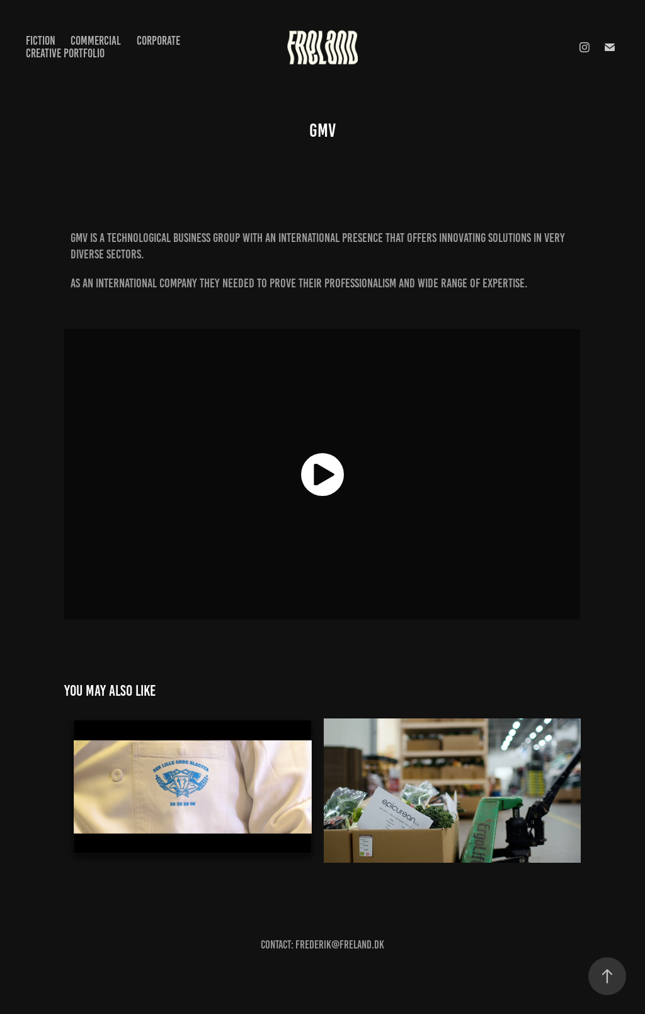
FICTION (40, 40)
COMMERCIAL (96, 40)
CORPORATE (158, 40)
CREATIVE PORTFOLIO (65, 53)
